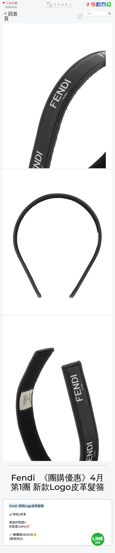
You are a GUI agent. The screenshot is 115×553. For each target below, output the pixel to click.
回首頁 (11, 16)
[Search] (95, 13)
